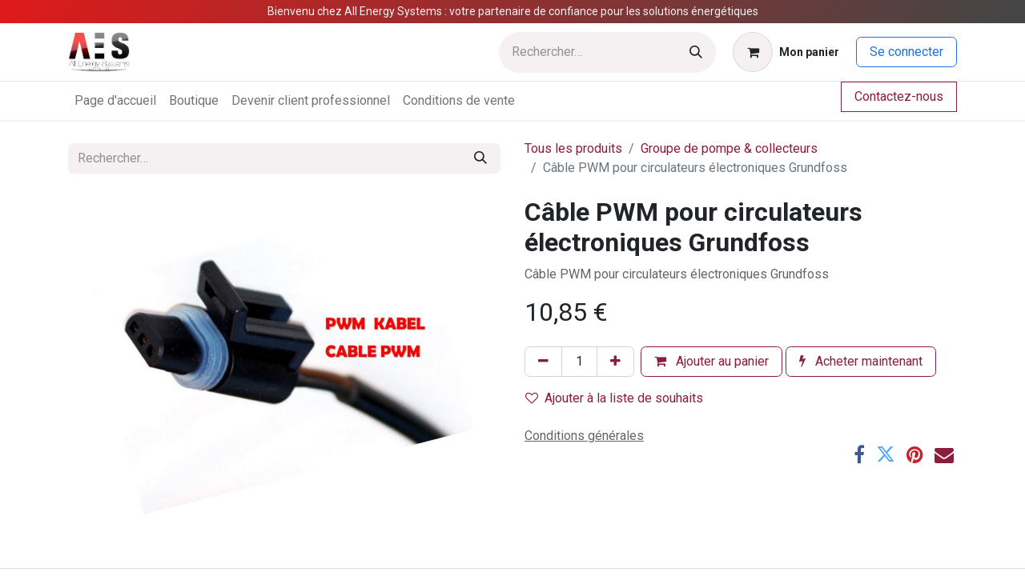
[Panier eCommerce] (786, 52)
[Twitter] (885, 454)
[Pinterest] (914, 454)
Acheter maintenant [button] (860, 361)
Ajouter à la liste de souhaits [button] (614, 398)
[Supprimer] (543, 361)
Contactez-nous (898, 96)
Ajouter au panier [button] (711, 361)
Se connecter (906, 51)
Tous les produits (573, 148)
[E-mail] (944, 454)
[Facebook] (859, 454)
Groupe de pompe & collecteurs (729, 148)
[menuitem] (115, 101)
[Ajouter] (615, 361)
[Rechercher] (696, 52)
